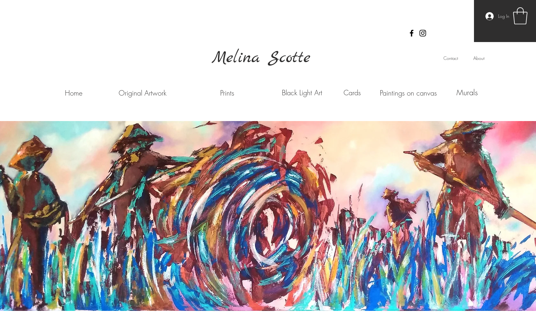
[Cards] (352, 92)
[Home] (73, 93)
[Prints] (227, 93)
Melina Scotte (261, 58)
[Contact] (450, 58)
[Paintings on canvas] (408, 93)
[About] (479, 58)
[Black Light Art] (302, 92)
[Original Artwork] (142, 93)
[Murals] (467, 92)
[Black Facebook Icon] (411, 33)
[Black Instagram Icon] (422, 33)
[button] (520, 16)
